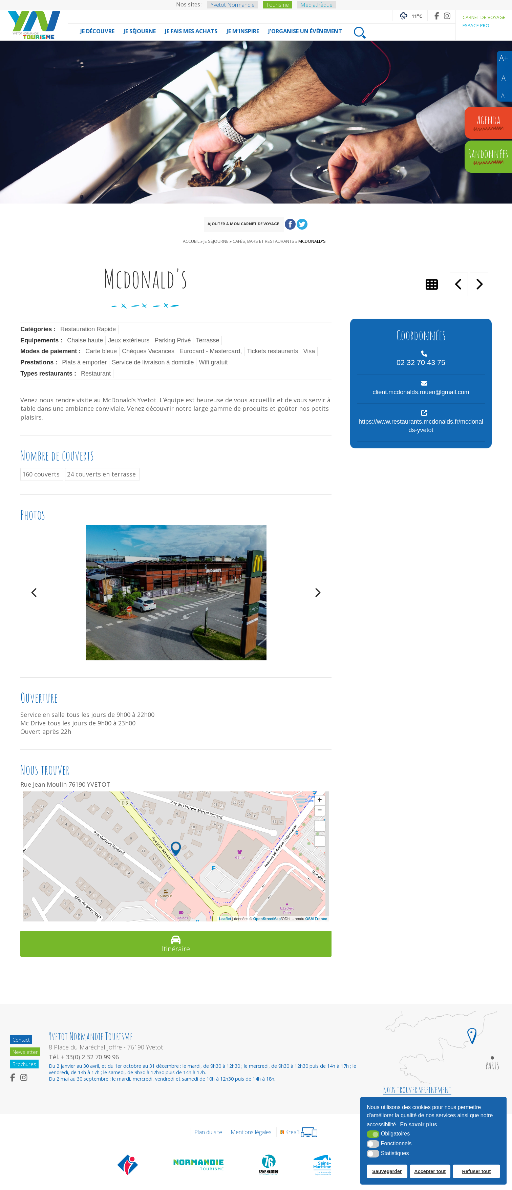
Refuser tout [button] (476, 1171)
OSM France (316, 919)
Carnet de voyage (484, 17)
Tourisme (277, 4)
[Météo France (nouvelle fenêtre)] (410, 15)
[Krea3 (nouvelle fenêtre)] (298, 1132)
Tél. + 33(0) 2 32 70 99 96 (85, 1057)
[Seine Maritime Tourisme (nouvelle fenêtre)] (322, 1164)
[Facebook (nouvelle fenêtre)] (436, 16)
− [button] (320, 811)
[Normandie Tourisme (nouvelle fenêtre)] (199, 1164)
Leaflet (225, 919)
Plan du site (208, 1132)
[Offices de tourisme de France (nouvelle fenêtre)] (128, 1164)
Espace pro (476, 25)
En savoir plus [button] (418, 1125)
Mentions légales (251, 1132)
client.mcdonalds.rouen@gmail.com (420, 392)
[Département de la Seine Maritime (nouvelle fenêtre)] (268, 1164)
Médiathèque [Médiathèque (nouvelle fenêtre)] (316, 4)
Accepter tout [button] (430, 1171)
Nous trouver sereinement (417, 1090)
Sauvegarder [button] (387, 1171)
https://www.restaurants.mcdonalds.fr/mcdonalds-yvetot (421, 425)
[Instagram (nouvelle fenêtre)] (447, 16)
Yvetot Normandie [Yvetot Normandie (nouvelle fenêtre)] (233, 4)
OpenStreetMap (267, 919)
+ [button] (320, 800)
